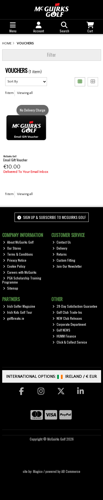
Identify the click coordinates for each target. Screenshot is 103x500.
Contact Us (61, 242)
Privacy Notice (14, 260)
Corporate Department (69, 324)
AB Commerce (70, 471)
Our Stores (12, 248)
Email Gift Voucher (15, 160)
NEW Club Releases (67, 318)
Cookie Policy (14, 266)
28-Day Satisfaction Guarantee (74, 306)
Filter (51, 55)
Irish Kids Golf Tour (17, 312)
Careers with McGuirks (20, 272)
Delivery (59, 248)
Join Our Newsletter (67, 266)
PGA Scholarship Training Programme (21, 280)
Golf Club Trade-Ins (67, 312)
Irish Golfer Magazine (19, 306)
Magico (38, 471)
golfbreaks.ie (13, 318)
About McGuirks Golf (18, 242)
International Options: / (51, 376)
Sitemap (10, 288)
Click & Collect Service (69, 342)
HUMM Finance (64, 336)
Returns (59, 254)
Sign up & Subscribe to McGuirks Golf (51, 217)
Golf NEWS (61, 330)
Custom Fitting (63, 260)
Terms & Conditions (18, 254)
